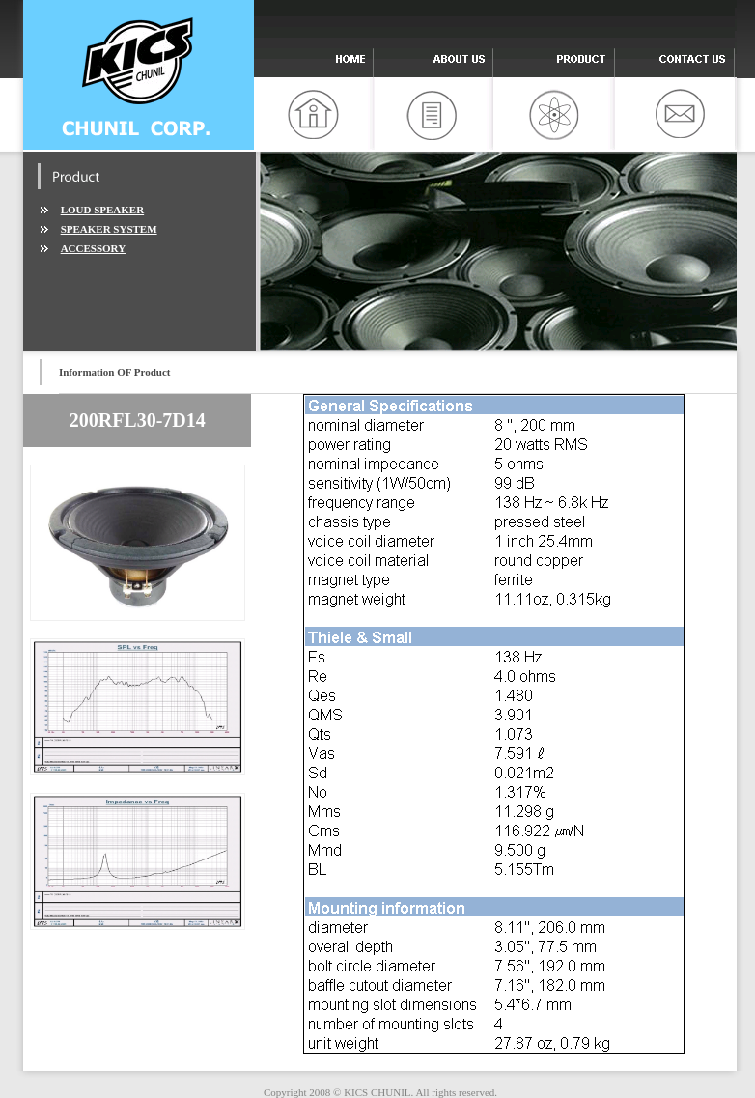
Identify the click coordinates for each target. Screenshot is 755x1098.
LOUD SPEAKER (103, 209)
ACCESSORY (93, 248)
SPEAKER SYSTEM (109, 229)
